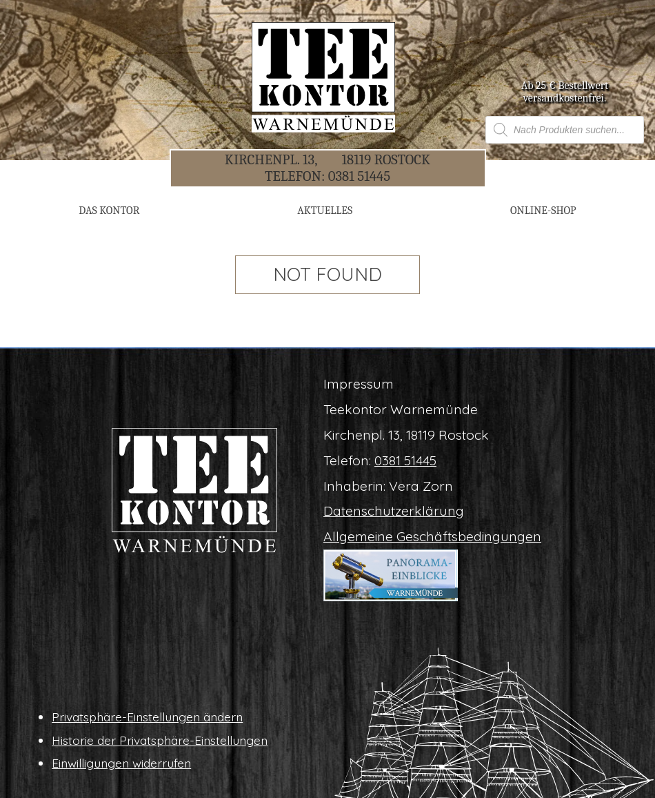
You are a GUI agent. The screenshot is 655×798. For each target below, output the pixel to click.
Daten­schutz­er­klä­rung (393, 511)
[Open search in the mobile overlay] (564, 130)
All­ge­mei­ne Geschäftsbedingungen (432, 536)
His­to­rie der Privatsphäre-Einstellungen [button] (160, 740)
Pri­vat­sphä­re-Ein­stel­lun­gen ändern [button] (147, 716)
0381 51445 (359, 176)
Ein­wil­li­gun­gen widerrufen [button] (121, 762)
